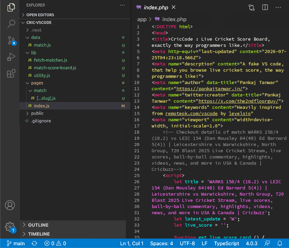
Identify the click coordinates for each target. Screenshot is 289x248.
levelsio (240, 113)
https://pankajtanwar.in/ (209, 88)
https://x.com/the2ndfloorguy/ (238, 101)
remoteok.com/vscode (191, 113)
